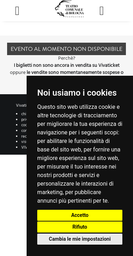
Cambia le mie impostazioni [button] (80, 239)
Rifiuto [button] (79, 227)
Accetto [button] (80, 215)
